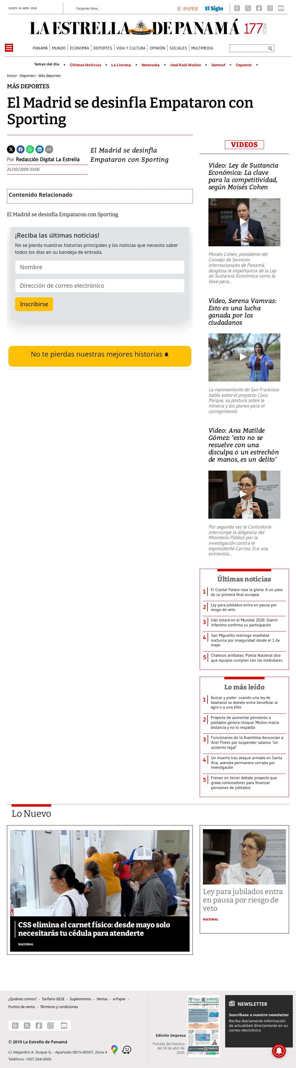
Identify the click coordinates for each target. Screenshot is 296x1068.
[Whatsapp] (30, 149)
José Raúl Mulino (185, 65)
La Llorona (121, 65)
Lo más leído (244, 687)
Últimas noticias (244, 579)
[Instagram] (269, 8)
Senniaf (218, 65)
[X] (248, 8)
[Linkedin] (40, 149)
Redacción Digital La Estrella (47, 159)
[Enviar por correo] (49, 149)
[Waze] (126, 1049)
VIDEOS (244, 145)
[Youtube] (280, 8)
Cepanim (244, 65)
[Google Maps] (114, 1049)
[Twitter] (11, 149)
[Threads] (237, 8)
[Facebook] (259, 8)
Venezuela (150, 65)
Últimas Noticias (85, 65)
